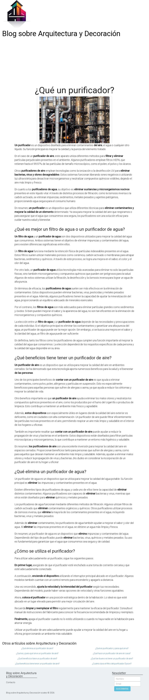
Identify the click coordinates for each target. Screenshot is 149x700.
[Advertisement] (74, 60)
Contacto (10, 682)
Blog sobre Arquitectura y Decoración (61, 33)
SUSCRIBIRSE (122, 689)
